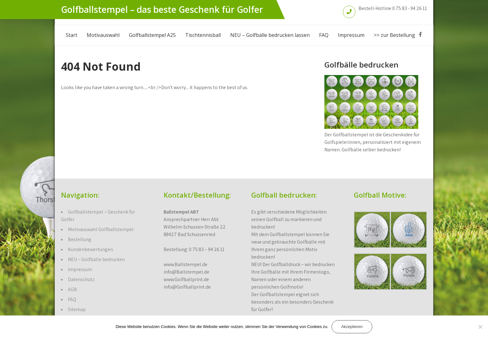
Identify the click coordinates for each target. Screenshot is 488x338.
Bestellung (79, 239)
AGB (72, 289)
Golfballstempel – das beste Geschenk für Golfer (162, 9)
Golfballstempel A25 (152, 35)
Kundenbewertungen (90, 249)
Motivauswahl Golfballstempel (101, 229)
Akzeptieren (352, 326)
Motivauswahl (103, 35)
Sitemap (77, 309)
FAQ (323, 35)
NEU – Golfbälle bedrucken (96, 259)
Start (71, 35)
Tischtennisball (203, 35)
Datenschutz (81, 279)
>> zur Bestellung (394, 35)
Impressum (351, 35)
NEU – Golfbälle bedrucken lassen (270, 35)
